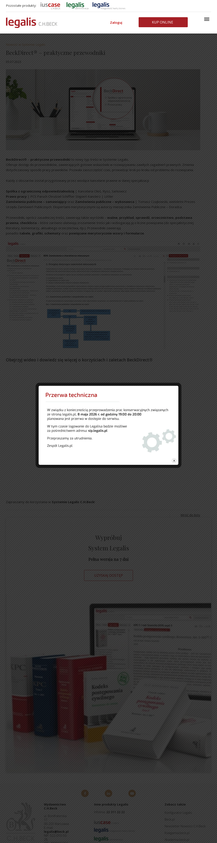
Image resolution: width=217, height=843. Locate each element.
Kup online (162, 22)
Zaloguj (116, 22)
